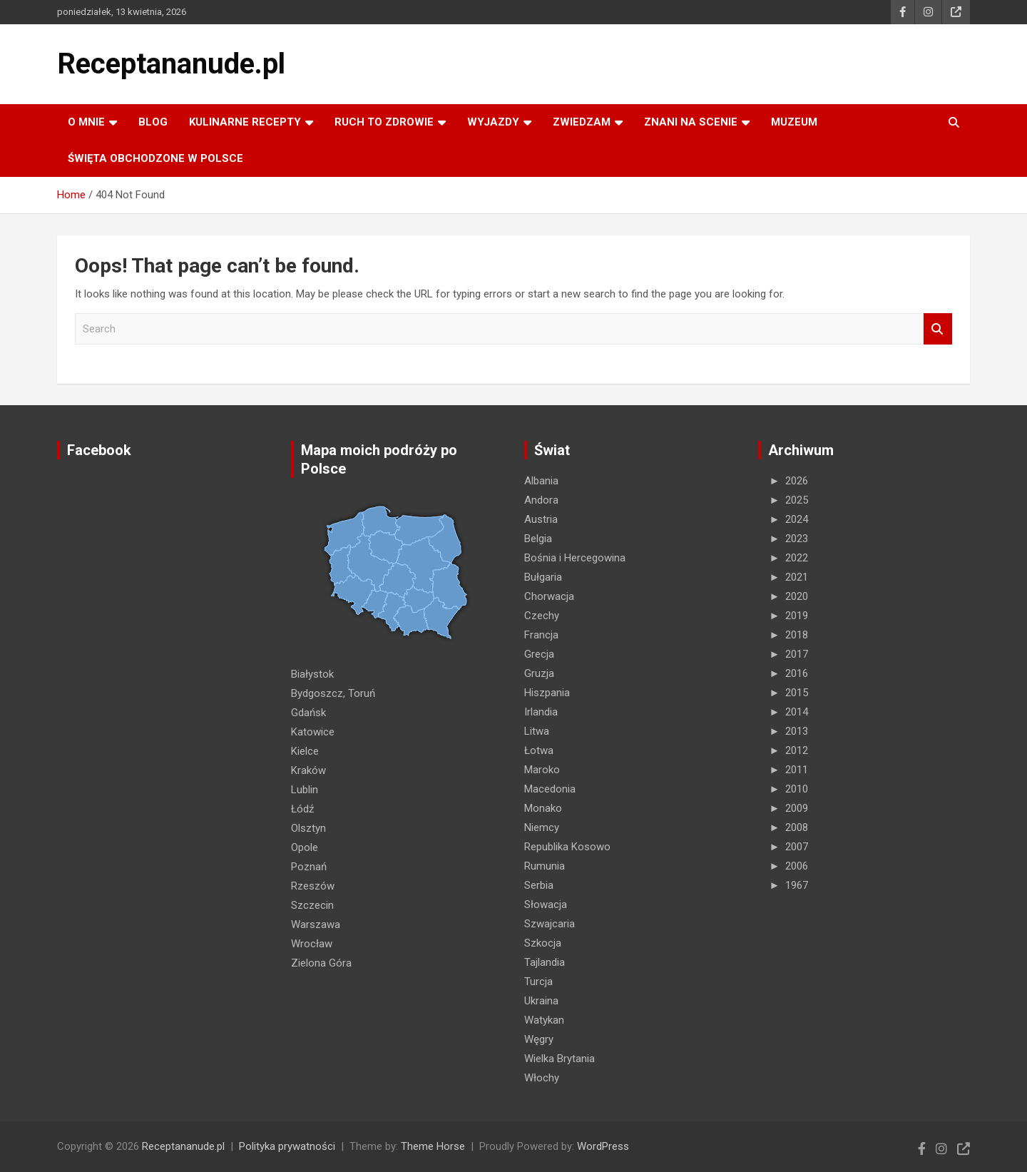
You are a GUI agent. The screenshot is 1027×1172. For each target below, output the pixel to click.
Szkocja (542, 943)
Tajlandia (544, 962)
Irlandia (541, 711)
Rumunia (544, 866)
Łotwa (538, 750)
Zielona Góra (321, 963)
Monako (543, 808)
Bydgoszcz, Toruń (333, 693)
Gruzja (539, 673)
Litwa (536, 731)
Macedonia (550, 789)
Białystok (312, 674)
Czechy (541, 615)
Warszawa (315, 924)
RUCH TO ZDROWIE (384, 122)
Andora (541, 500)
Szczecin (312, 905)
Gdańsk (308, 712)
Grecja (539, 654)
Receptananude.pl (171, 64)
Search (938, 329)
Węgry (538, 1039)
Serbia (538, 885)
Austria (541, 519)
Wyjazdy (493, 122)
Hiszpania (547, 692)
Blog (153, 122)
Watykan (544, 1020)
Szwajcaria (549, 923)
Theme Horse (433, 1146)
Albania (541, 480)
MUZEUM (794, 122)
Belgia (538, 538)
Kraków (308, 770)
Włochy (541, 1077)
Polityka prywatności (287, 1146)
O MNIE (86, 122)
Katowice (312, 731)
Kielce (305, 751)
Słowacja (545, 904)
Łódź (302, 808)
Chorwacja (549, 596)
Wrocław (311, 943)
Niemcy (541, 827)
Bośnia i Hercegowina (574, 557)
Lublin (304, 789)
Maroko (542, 769)
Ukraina (541, 1000)
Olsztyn (308, 828)
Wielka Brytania (559, 1058)
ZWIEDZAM (581, 122)
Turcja (538, 981)
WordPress (603, 1146)
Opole (304, 847)
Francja (541, 634)
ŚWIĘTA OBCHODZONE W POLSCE (155, 158)
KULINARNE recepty (245, 122)
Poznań (309, 866)
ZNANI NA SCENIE (690, 122)
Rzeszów (312, 886)
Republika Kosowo (567, 846)
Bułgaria (543, 577)
